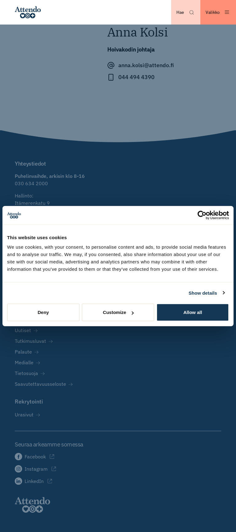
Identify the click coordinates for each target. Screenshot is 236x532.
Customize (118, 312)
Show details (203, 292)
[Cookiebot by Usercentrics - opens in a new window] (202, 215)
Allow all (192, 312)
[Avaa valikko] (218, 12)
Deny (43, 312)
